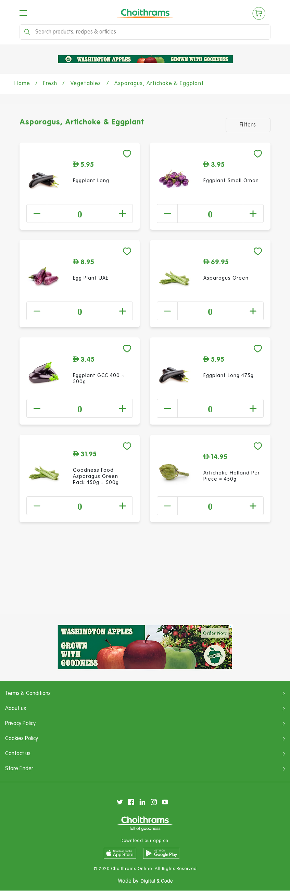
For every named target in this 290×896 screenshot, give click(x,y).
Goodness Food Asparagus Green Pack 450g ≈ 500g (96, 476)
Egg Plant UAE (91, 278)
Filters (248, 125)
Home (22, 83)
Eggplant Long (91, 180)
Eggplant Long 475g (228, 375)
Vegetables (86, 83)
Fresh (50, 83)
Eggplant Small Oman (231, 180)
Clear (275, 857)
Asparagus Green (226, 278)
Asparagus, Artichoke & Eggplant (159, 83)
